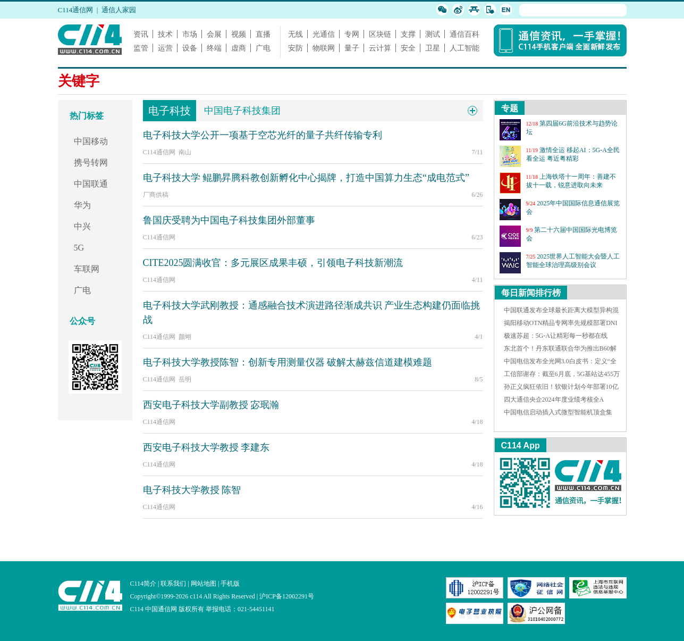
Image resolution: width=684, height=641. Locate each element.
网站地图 (203, 583)
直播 (263, 34)
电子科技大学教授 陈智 (192, 490)
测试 (432, 34)
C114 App (520, 445)
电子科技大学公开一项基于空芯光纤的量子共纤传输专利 (262, 135)
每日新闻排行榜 (531, 292)
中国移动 (91, 141)
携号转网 (91, 162)
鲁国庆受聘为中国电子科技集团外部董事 (229, 220)
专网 (351, 34)
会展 (214, 34)
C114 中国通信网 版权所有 (167, 609)
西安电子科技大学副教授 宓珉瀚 (211, 404)
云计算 (380, 48)
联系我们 (173, 583)
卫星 (432, 48)
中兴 (82, 226)
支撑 (408, 34)
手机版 (230, 583)
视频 (238, 34)
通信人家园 (119, 10)
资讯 (140, 34)
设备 (189, 48)
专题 (509, 108)
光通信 (324, 34)
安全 (408, 48)
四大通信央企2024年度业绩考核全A (554, 399)
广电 (263, 48)
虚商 (238, 48)
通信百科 (464, 34)
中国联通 (91, 183)
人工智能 (464, 48)
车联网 (86, 268)
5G (79, 247)
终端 (214, 48)
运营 (165, 48)
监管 (140, 48)
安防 (295, 48)
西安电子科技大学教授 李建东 (206, 447)
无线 (295, 34)
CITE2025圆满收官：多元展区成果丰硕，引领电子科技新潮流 (273, 262)
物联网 (324, 48)
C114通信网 (76, 10)
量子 (351, 48)
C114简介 (143, 583)
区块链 (380, 34)
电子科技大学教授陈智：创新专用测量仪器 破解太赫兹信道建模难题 (288, 362)
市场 (189, 34)
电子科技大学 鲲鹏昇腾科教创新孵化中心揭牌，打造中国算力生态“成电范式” (306, 177)
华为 (82, 205)
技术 (165, 34)
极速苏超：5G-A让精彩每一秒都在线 (555, 335)
